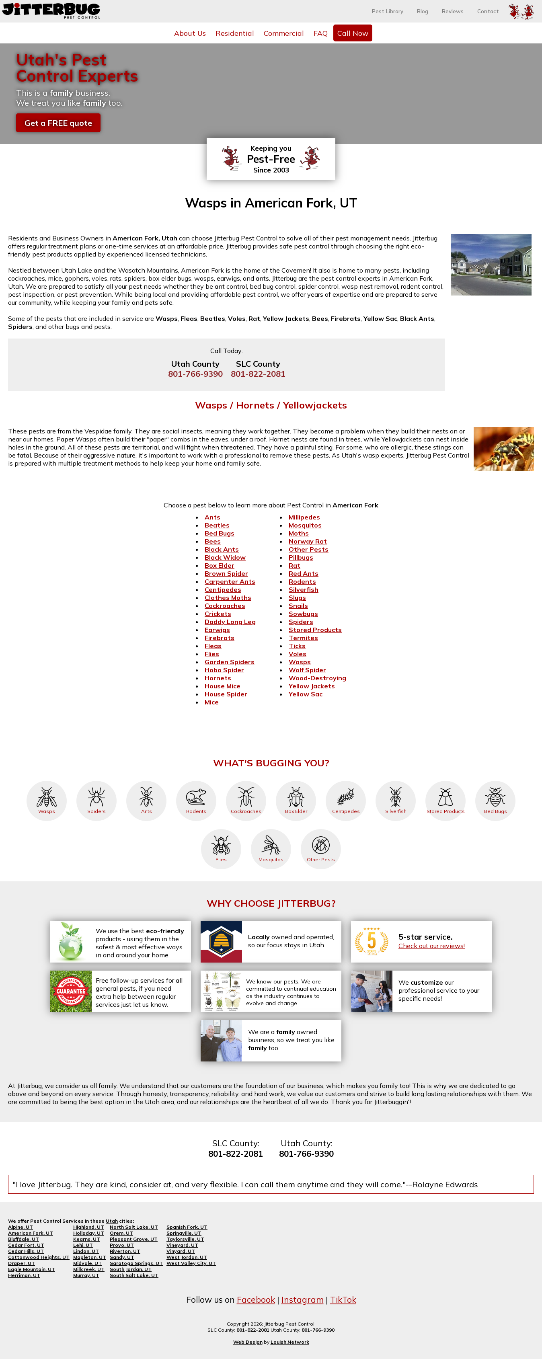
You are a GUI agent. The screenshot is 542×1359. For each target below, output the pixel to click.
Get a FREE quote (58, 123)
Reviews (453, 11)
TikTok (343, 1299)
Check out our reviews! (431, 946)
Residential (235, 33)
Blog (422, 11)
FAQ (321, 33)
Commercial (284, 33)
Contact (488, 11)
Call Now (352, 33)
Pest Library (387, 11)
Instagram (302, 1299)
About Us (190, 33)
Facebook (256, 1299)
